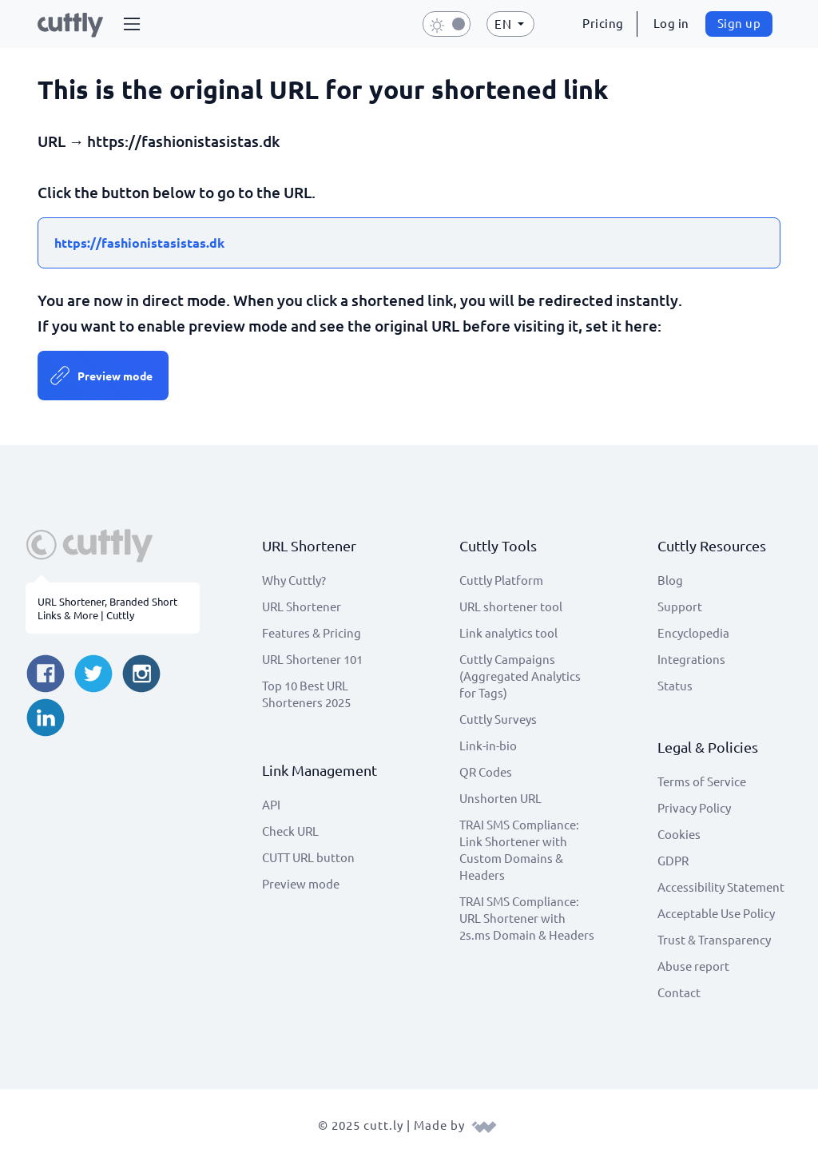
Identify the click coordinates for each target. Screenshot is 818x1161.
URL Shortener (301, 606)
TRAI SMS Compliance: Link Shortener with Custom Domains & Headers (519, 849)
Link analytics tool (508, 632)
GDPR (673, 860)
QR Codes (485, 771)
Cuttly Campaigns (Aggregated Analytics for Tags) (520, 675)
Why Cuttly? (294, 579)
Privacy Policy (694, 807)
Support (679, 606)
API (271, 804)
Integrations (691, 658)
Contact (679, 992)
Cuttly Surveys (498, 718)
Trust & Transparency (714, 939)
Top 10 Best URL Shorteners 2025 (306, 694)
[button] (131, 24)
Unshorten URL (500, 797)
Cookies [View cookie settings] (679, 833)
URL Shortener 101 (312, 658)
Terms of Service (701, 781)
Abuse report (693, 965)
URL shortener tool (510, 606)
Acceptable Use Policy (716, 912)
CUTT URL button (308, 857)
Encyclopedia (693, 632)
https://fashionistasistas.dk (139, 242)
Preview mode (115, 375)
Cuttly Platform (501, 579)
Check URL (290, 830)
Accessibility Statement (720, 886)
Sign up (739, 22)
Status (675, 685)
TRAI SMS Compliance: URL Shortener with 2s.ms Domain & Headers (526, 917)
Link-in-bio (488, 745)
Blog (670, 579)
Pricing (603, 22)
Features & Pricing (311, 632)
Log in (671, 22)
